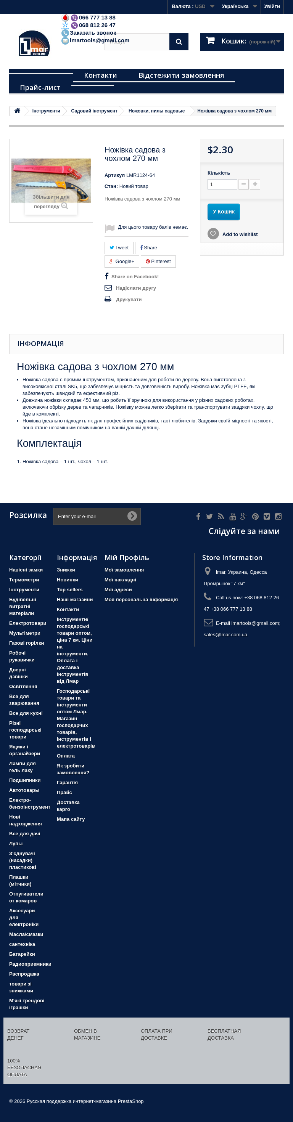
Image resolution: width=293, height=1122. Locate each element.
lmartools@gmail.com (95, 40)
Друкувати (129, 299)
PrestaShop (131, 1101)
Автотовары (24, 790)
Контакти (100, 75)
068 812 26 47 (88, 25)
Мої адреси (118, 589)
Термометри (24, 580)
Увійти (272, 6)
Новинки (67, 580)
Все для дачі (24, 833)
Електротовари (28, 623)
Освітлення (23, 686)
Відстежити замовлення (181, 75)
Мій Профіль (127, 557)
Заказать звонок (88, 32)
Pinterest (158, 261)
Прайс (64, 792)
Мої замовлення (124, 570)
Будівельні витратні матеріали (22, 606)
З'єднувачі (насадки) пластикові (22, 860)
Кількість (219, 173)
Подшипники (24, 780)
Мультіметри (24, 633)
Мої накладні (120, 580)
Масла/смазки (26, 934)
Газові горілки (26, 643)
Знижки (66, 570)
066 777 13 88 (88, 17)
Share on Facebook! (135, 276)
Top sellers (70, 589)
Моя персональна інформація (141, 599)
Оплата (66, 756)
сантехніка (22, 944)
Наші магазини (75, 599)
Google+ (121, 261)
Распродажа (24, 974)
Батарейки (22, 954)
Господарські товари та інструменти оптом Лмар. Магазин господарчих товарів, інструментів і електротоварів (76, 718)
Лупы (16, 843)
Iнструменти (24, 589)
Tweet (119, 247)
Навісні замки (26, 570)
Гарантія (67, 782)
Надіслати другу (136, 288)
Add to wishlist (239, 234)
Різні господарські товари (25, 730)
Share (148, 247)
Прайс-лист (40, 87)
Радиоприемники (30, 964)
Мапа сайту (71, 819)
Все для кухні (26, 713)
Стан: (111, 186)
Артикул (115, 175)
